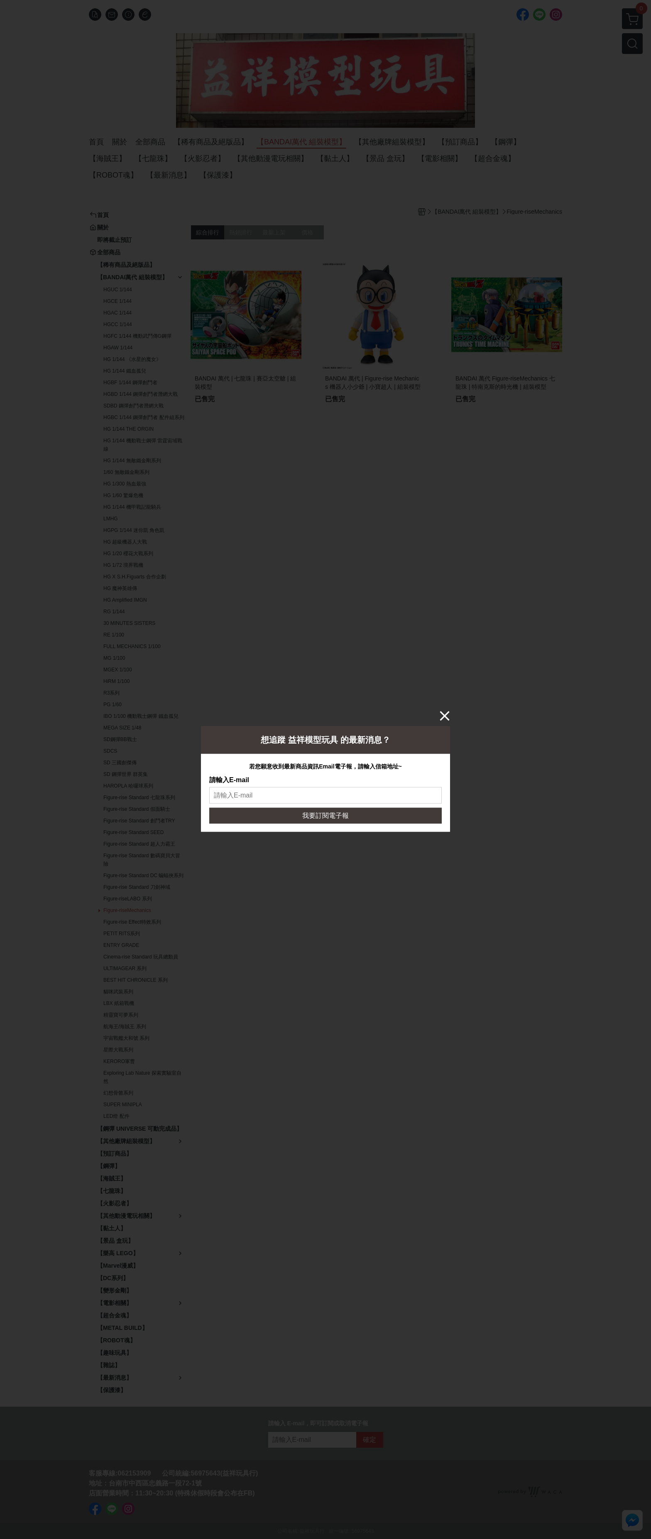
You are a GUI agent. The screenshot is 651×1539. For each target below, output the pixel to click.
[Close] (444, 715)
